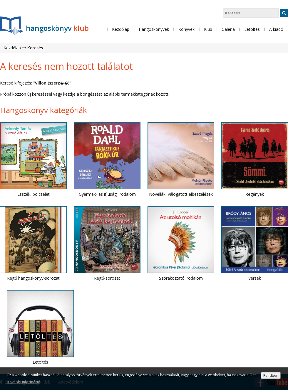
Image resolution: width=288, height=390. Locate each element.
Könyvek (186, 29)
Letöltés (252, 29)
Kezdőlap (120, 29)
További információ (23, 381)
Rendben (270, 375)
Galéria (228, 29)
